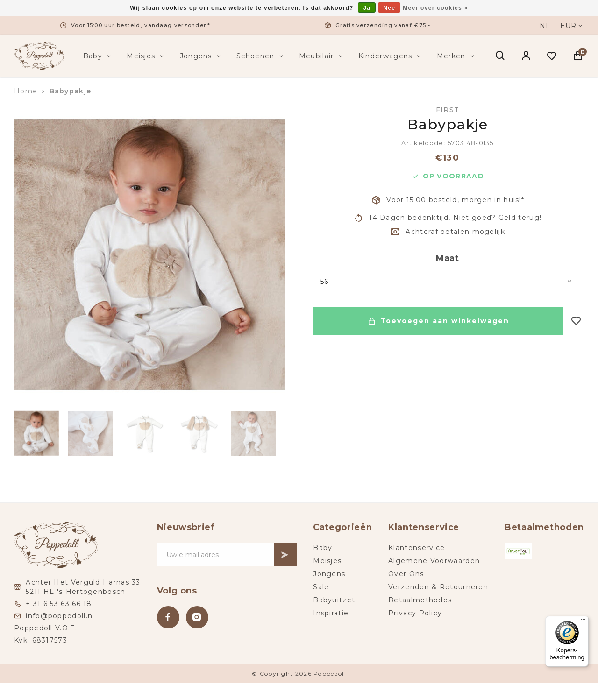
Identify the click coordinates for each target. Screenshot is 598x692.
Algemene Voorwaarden (434, 561)
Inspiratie (331, 613)
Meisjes (146, 56)
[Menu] (583, 621)
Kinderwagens (390, 56)
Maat (447, 258)
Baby (98, 56)
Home (25, 91)
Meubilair (321, 56)
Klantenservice (416, 548)
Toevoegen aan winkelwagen (438, 321)
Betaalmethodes (420, 600)
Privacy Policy (415, 613)
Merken (456, 56)
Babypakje (71, 91)
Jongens (201, 56)
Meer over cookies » (435, 8)
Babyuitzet (334, 600)
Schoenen (260, 56)
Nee (389, 8)
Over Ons (406, 574)
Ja (366, 8)
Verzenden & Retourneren (438, 587)
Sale (321, 587)
